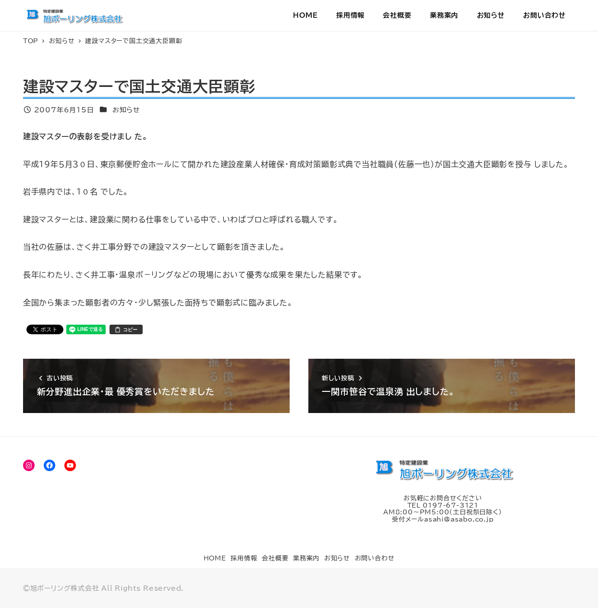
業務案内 (306, 558)
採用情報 (244, 558)
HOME (215, 558)
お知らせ (126, 109)
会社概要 (275, 558)
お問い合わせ (375, 558)
